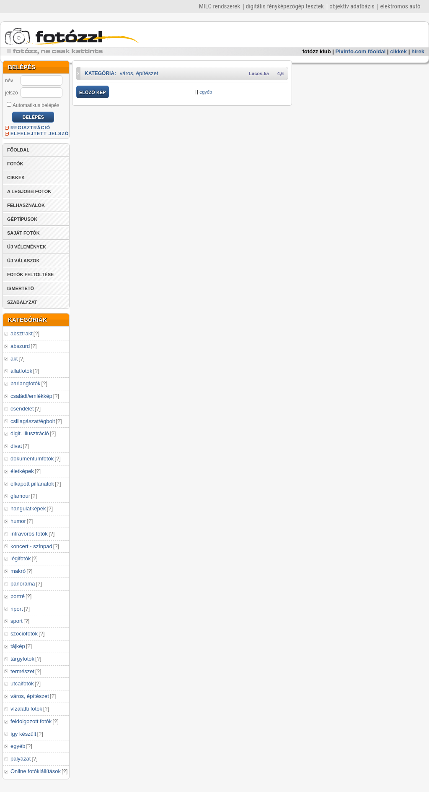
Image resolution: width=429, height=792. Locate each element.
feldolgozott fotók (31, 721)
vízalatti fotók (26, 709)
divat (16, 446)
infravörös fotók (29, 534)
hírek (417, 51)
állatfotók (21, 371)
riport (16, 609)
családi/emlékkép (31, 396)
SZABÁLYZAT (22, 302)
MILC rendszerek (219, 6)
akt (14, 358)
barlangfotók (25, 383)
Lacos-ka (259, 73)
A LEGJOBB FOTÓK (29, 191)
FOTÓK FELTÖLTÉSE (30, 274)
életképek (22, 471)
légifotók (20, 558)
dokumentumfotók (32, 458)
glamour (20, 496)
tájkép (17, 646)
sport (16, 621)
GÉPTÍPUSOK (22, 219)
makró (18, 571)
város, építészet (29, 696)
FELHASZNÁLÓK (26, 205)
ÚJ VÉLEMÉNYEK (26, 246)
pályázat (20, 758)
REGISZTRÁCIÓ (30, 127)
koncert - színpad (31, 546)
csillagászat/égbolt (32, 421)
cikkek (398, 51)
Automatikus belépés (33, 105)
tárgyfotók (22, 659)
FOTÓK (15, 163)
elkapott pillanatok (32, 484)
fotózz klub (316, 51)
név (9, 81)
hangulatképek (28, 508)
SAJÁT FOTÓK (23, 232)
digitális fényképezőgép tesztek (285, 6)
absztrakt (21, 333)
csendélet (22, 408)
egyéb (17, 746)
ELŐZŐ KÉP (92, 92)
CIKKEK (16, 177)
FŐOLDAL (18, 149)
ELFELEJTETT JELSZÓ (39, 133)
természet (22, 671)
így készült (23, 734)
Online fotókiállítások (35, 771)
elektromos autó (400, 6)
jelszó (11, 93)
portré (17, 596)
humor (18, 521)
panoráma (22, 583)
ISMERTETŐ (20, 288)
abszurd (20, 346)
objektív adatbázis (352, 6)
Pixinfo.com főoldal (361, 51)
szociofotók (24, 633)
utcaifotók (22, 683)
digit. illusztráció (29, 433)
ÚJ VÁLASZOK (23, 260)
